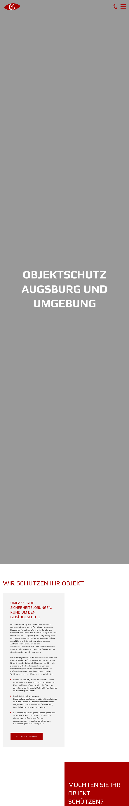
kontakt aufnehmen (26, 736)
